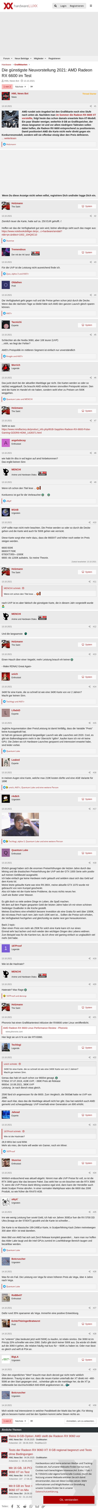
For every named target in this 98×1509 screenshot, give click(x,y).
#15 (94, 723)
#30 (94, 1405)
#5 (95, 335)
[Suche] (55, 6)
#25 (94, 1212)
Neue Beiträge (22, 58)
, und (17, 273)
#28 (94, 1334)
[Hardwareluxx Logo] (20, 6)
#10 (94, 522)
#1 (95, 106)
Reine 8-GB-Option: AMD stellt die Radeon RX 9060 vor (44, 1436)
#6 (95, 378)
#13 (94, 654)
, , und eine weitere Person (33, 787)
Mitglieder (38, 58)
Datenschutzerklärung (47, 1491)
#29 (94, 1369)
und (14, 356)
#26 (94, 1271)
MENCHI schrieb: (12, 588)
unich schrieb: (10, 1064)
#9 (95, 482)
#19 (94, 958)
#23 (94, 1125)
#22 (94, 1057)
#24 (94, 1173)
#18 (94, 863)
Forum (6, 58)
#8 (95, 453)
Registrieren (54, 58)
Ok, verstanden (69, 1499)
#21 (94, 1017)
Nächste (21, 86)
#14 (94, 687)
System (88, 206)
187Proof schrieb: (12, 1131)
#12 (94, 626)
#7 (95, 420)
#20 (94, 984)
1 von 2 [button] (7, 86)
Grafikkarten (41, 1439)
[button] (12, 58)
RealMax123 (40, 1443)
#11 (94, 581)
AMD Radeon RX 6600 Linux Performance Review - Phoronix (35, 1028)
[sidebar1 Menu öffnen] (91, 6)
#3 (95, 262)
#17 (94, 809)
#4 (95, 295)
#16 (94, 772)
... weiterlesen (9, 138)
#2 (95, 216)
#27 (94, 1308)
